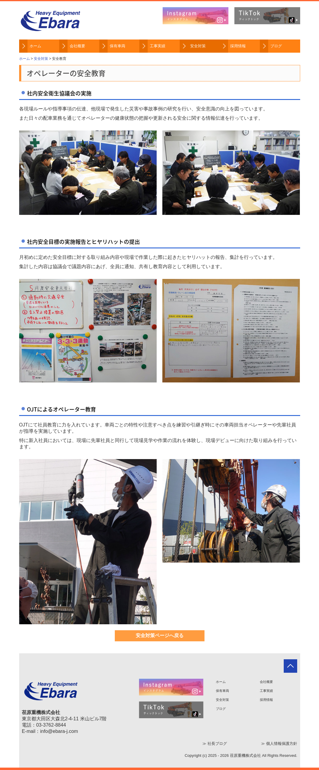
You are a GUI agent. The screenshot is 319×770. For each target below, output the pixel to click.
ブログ (276, 46)
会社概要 (77, 46)
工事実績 (157, 46)
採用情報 (238, 46)
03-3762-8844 (51, 725)
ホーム (35, 46)
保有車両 (117, 46)
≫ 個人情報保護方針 (279, 743)
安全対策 (198, 46)
